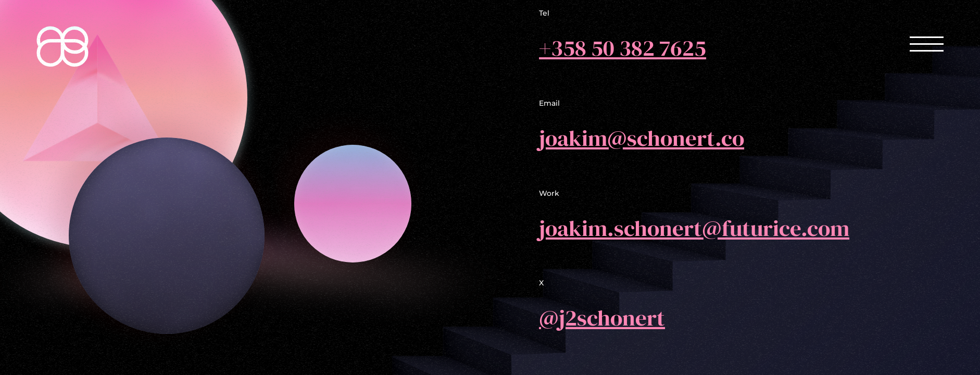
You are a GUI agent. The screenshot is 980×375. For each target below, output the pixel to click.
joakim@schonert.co (641, 137)
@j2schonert (602, 317)
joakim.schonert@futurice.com (694, 227)
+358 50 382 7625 (622, 47)
